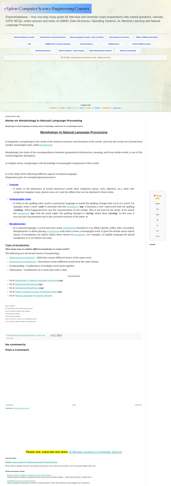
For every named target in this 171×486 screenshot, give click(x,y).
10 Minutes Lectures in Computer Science (95, 452)
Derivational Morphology (26, 288)
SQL (29, 44)
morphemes (46, 144)
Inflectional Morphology (26, 284)
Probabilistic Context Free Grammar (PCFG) (21, 481)
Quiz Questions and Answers (119, 37)
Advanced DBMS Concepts (141, 44)
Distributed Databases (43, 51)
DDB (62, 108)
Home (74, 405)
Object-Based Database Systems (100, 51)
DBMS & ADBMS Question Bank (147, 37)
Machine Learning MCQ (128, 51)
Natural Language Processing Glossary (34, 295)
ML (69, 108)
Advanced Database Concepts (24, 37)
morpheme (72, 206)
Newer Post (9, 405)
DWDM (105, 108)
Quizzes (117, 108)
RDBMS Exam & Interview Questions (58, 44)
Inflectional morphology (22, 257)
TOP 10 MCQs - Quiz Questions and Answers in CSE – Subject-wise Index (86, 57)
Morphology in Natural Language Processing (36, 280)
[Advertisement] (44, 81)
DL (75, 108)
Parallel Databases (86, 44)
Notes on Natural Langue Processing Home (36, 292)
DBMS (53, 108)
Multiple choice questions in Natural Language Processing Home (31, 462)
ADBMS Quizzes (113, 44)
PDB (97, 108)
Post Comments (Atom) (21, 408)
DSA (89, 108)
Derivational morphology (22, 261)
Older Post (138, 405)
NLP (82, 108)
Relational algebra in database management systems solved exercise (29, 475)
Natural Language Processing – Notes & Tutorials (86, 37)
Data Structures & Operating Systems (53, 37)
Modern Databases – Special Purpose (71, 51)
